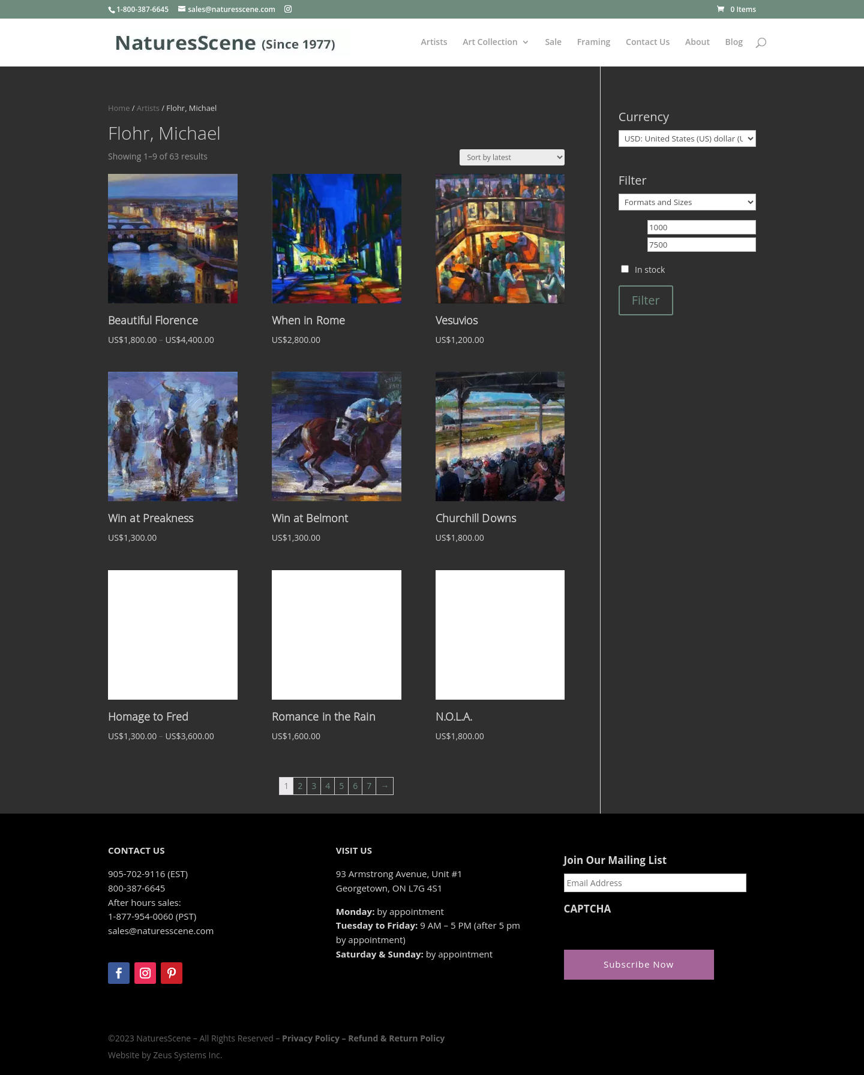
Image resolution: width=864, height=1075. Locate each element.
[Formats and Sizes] (687, 202)
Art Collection (490, 42)
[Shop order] (512, 157)
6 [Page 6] (355, 785)
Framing (594, 42)
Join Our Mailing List (615, 860)
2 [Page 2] (300, 785)
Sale (553, 42)
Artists (434, 42)
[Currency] (687, 138)
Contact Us (648, 42)
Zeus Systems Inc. (187, 1055)
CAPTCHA (587, 909)
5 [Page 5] (341, 785)
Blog (734, 42)
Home (119, 108)
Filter (646, 300)
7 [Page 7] (369, 785)
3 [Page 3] (313, 785)
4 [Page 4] (327, 785)
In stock (650, 269)
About (697, 42)
